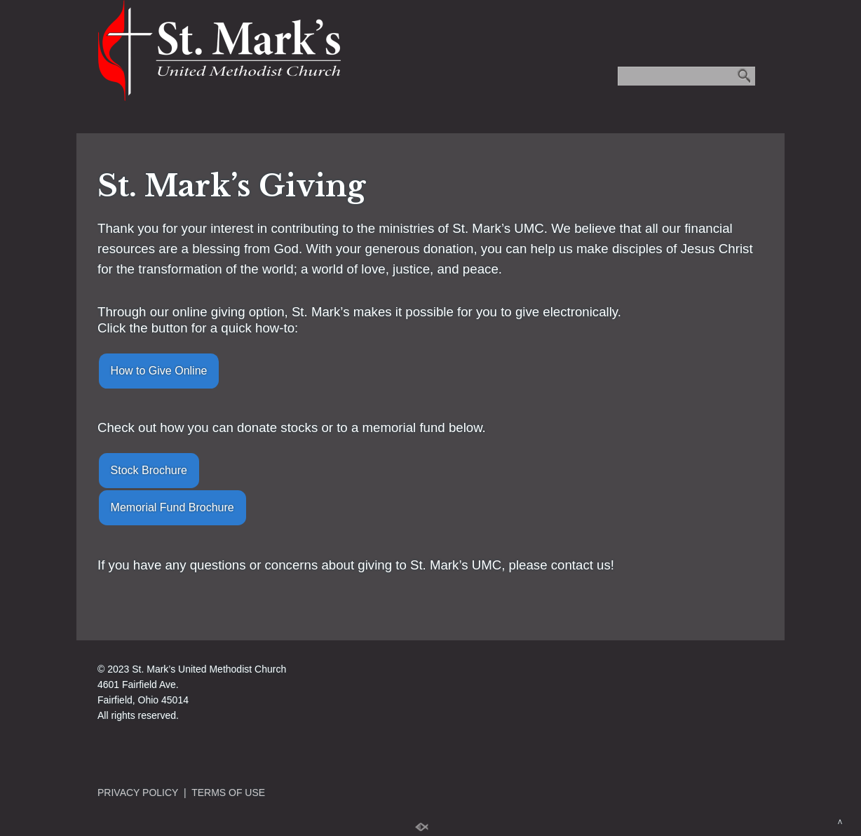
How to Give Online (159, 371)
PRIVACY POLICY (137, 792)
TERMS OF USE (228, 792)
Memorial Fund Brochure (172, 507)
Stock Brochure (149, 470)
